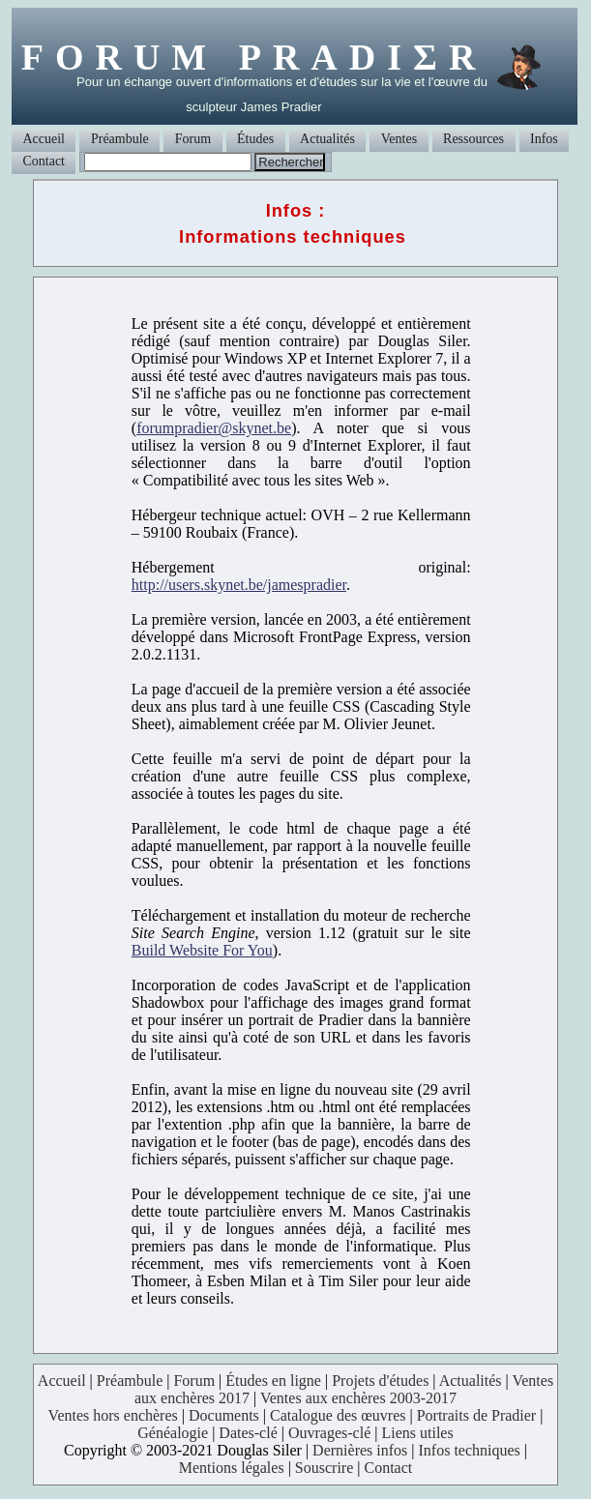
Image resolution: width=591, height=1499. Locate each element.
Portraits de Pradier (477, 1415)
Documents (224, 1415)
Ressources (473, 139)
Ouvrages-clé (329, 1433)
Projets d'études (380, 1380)
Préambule (120, 139)
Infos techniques (469, 1450)
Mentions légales (231, 1467)
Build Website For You (202, 950)
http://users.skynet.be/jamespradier (239, 584)
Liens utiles (417, 1433)
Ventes (399, 139)
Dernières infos (359, 1450)
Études (255, 139)
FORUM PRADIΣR (254, 57)
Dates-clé (248, 1433)
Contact (43, 161)
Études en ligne (273, 1380)
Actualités (327, 139)
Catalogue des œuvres (337, 1415)
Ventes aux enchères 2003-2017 (358, 1398)
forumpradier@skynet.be (213, 428)
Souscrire (324, 1467)
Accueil (43, 139)
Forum (193, 139)
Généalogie (172, 1433)
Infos (544, 139)
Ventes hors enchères (113, 1415)
